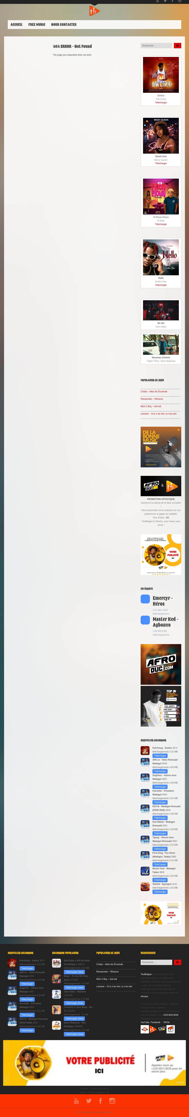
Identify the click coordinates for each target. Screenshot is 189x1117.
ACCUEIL (17, 24)
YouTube (145, 1022)
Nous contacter (63, 24)
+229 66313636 (170, 1015)
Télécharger (161, 102)
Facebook (155, 1022)
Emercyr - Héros (163, 601)
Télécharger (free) (74, 972)
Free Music (36, 24)
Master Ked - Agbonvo (165, 622)
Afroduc (144, 996)
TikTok (166, 1022)
